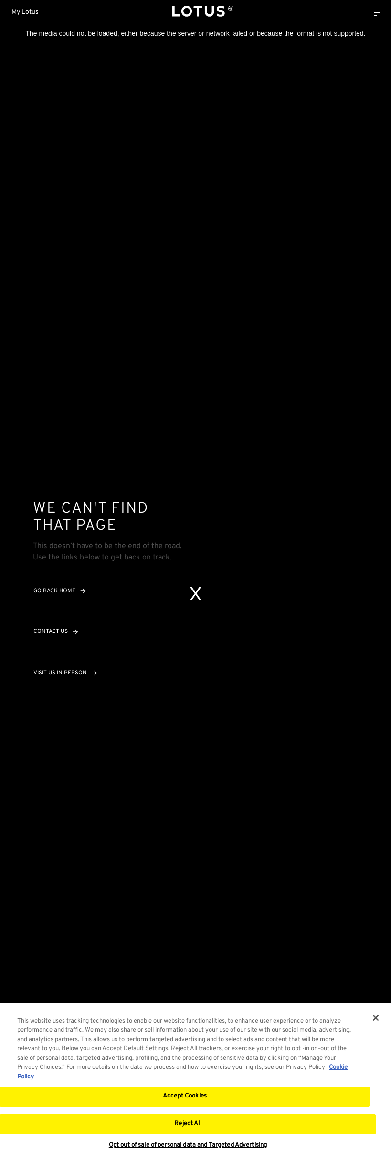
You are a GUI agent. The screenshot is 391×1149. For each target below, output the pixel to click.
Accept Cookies (185, 1099)
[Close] (375, 1021)
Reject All (187, 1127)
